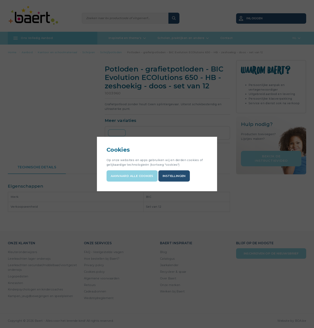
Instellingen (174, 176)
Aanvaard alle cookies (132, 176)
